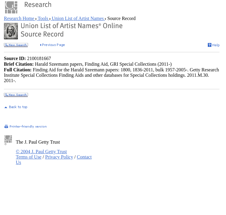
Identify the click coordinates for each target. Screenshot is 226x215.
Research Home (19, 18)
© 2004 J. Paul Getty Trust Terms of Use (41, 154)
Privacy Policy (59, 156)
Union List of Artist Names (78, 18)
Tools (43, 18)
